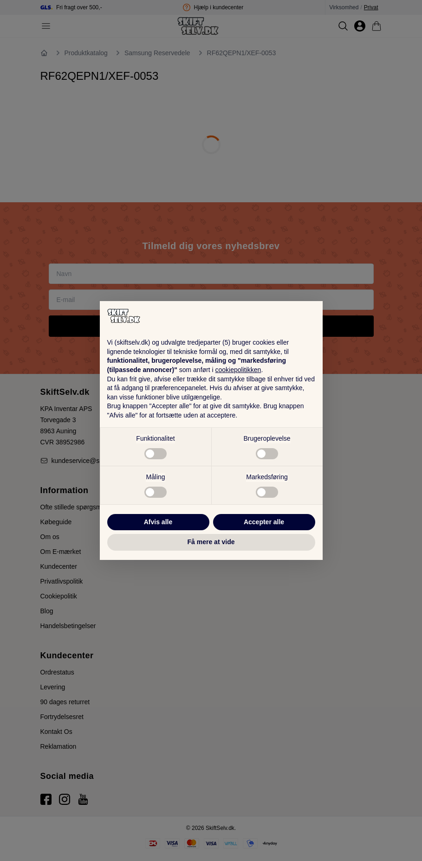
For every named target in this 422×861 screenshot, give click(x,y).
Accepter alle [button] (264, 522)
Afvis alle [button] (158, 522)
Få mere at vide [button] (211, 542)
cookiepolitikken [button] (238, 369)
